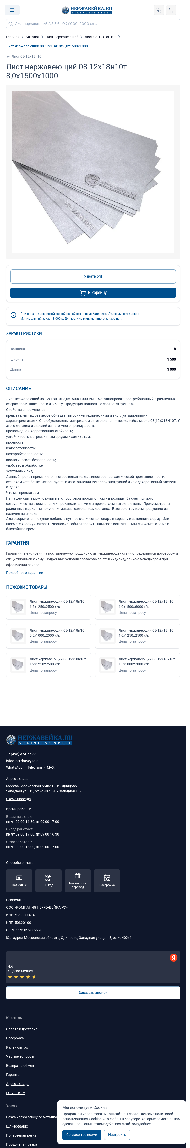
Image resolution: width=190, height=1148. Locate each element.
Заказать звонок (93, 992)
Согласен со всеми (81, 1135)
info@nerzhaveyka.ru (23, 761)
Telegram (35, 767)
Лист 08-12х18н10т (24, 56)
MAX (51, 767)
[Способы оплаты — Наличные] (19, 881)
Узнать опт (93, 276)
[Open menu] (12, 10)
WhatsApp (14, 767)
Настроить (117, 1135)
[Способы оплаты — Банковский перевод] (78, 881)
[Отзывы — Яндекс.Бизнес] (93, 967)
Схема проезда (18, 799)
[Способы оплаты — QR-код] (48, 881)
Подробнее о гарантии (24, 573)
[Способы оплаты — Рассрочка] (107, 881)
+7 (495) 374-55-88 (21, 754)
